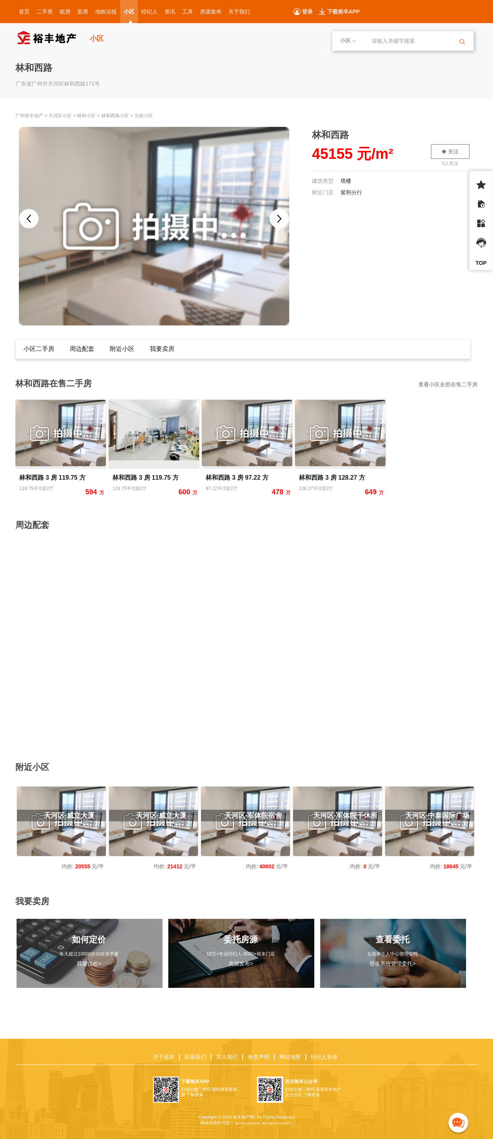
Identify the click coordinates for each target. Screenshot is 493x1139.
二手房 (45, 11)
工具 (187, 11)
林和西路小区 (115, 115)
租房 (65, 11)
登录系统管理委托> (392, 963)
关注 (450, 151)
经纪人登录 (324, 1057)
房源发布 (210, 11)
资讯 (169, 11)
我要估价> (89, 963)
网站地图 (290, 1057)
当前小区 (143, 115)
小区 (129, 11)
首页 (24, 11)
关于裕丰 (163, 1057)
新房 (82, 11)
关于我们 (239, 11)
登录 (307, 11)
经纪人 (149, 11)
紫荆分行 (351, 192)
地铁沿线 (106, 11)
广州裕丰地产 (29, 115)
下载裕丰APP (343, 11)
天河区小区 (60, 115)
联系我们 (195, 1057)
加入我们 (227, 1057)
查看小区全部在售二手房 (448, 384)
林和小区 (86, 115)
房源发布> (240, 963)
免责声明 (258, 1057)
